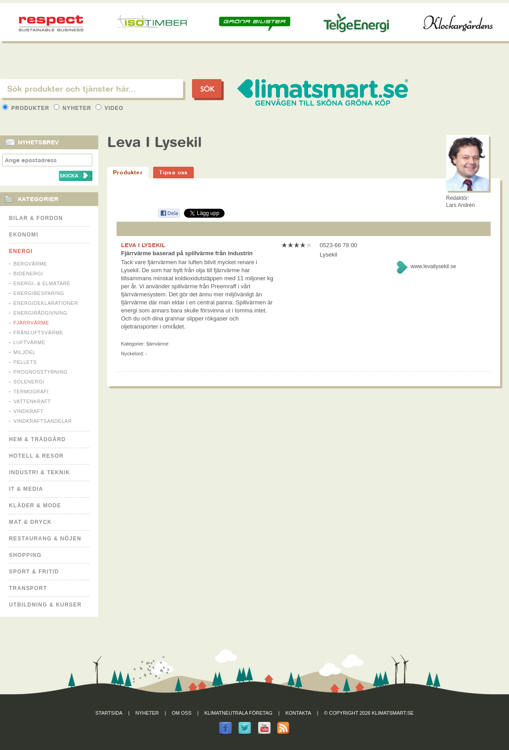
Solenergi (28, 381)
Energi (21, 251)
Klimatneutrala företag (238, 713)
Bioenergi (28, 273)
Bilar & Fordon (36, 218)
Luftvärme (29, 342)
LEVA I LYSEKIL (143, 245)
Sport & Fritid (34, 572)
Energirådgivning (40, 313)
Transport (28, 588)
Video (110, 108)
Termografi (31, 391)
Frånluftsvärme (38, 332)
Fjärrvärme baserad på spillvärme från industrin (187, 253)
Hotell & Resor (36, 456)
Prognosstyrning (40, 372)
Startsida (109, 713)
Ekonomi (23, 235)
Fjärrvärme (31, 322)
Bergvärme (30, 263)
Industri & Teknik (39, 472)
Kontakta (298, 713)
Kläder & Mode (35, 505)
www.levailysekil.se (433, 266)
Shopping (25, 555)
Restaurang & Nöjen (45, 538)
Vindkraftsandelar (42, 421)
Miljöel (24, 352)
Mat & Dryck (30, 522)
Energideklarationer (45, 303)
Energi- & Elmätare (42, 283)
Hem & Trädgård (37, 439)
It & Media (26, 489)
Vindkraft (28, 411)
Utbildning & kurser (45, 605)
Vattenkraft (32, 401)
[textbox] (91, 88)
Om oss (182, 713)
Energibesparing (38, 293)
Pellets (25, 362)
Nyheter (73, 108)
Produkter (26, 108)
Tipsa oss (173, 172)
